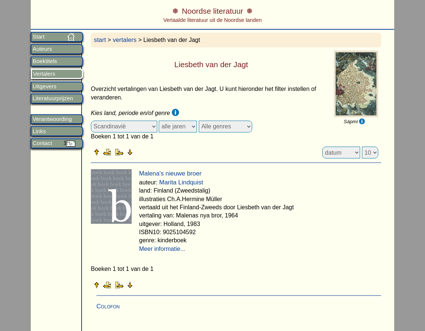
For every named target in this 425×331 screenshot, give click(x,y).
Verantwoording (52, 119)
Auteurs (42, 49)
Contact (42, 143)
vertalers (124, 39)
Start (39, 37)
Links (39, 131)
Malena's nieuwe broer (170, 173)
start (100, 39)
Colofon (108, 306)
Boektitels (45, 61)
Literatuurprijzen (53, 98)
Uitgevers (44, 86)
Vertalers (44, 74)
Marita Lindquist (181, 182)
